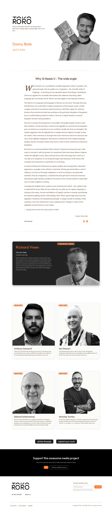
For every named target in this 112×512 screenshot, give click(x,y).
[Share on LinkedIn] (84, 221)
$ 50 (46, 467)
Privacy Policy (13, 505)
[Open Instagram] (87, 222)
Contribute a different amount (58, 467)
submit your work (66, 441)
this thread (28, 221)
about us (28, 494)
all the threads (44, 441)
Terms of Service (22, 505)
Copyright (30, 505)
